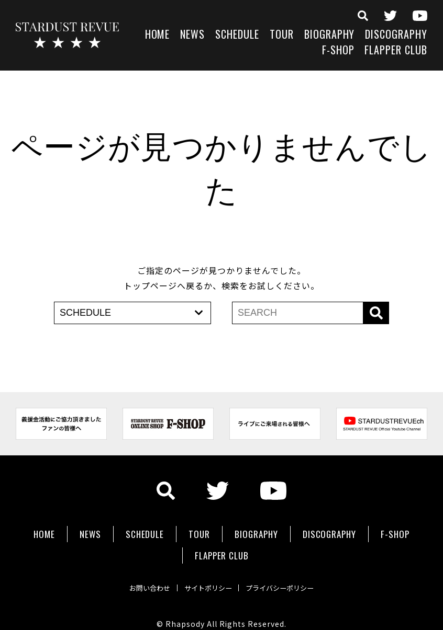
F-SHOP (338, 51)
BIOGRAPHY (329, 35)
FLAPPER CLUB (395, 51)
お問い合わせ (138, 574)
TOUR (282, 35)
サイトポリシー (206, 574)
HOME (157, 35)
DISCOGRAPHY (396, 35)
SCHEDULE (237, 35)
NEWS (192, 35)
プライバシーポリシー (290, 574)
